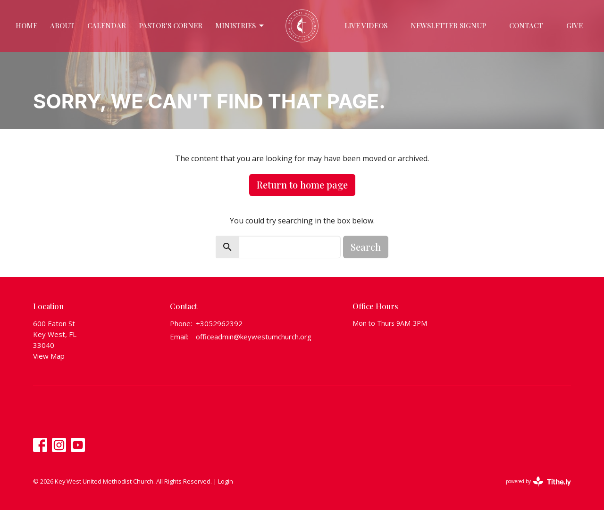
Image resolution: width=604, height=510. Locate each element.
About (62, 25)
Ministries (240, 26)
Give (574, 25)
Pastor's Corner (170, 25)
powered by (538, 481)
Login (225, 481)
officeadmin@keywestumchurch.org (253, 336)
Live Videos (365, 25)
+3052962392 (219, 323)
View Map (49, 356)
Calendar (106, 25)
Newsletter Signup (448, 25)
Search (366, 246)
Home (26, 25)
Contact (526, 25)
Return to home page (302, 184)
